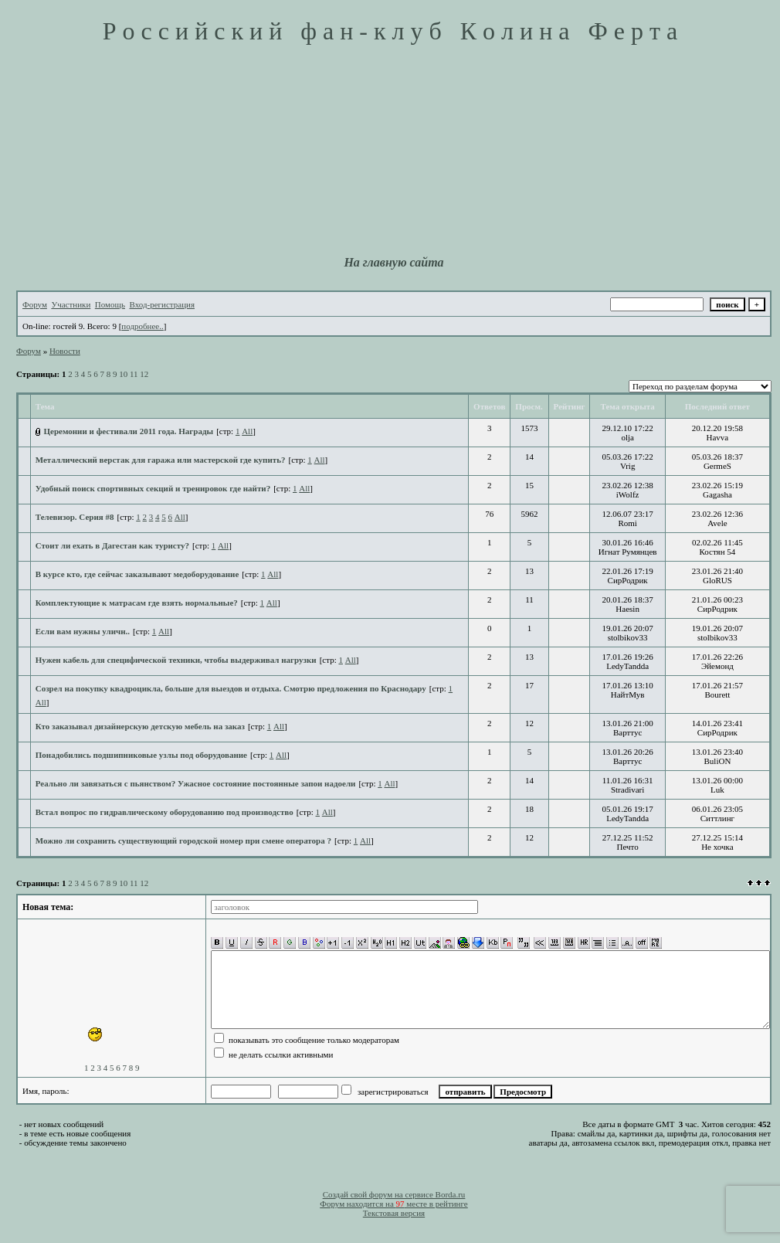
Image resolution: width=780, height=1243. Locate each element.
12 (144, 374)
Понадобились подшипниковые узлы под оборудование (141, 754)
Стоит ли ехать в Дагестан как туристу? (112, 545)
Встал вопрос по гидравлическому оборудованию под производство (164, 812)
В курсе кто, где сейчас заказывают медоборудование (137, 574)
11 (134, 374)
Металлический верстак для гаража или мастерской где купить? (161, 459)
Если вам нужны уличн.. (83, 631)
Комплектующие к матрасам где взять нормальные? (137, 602)
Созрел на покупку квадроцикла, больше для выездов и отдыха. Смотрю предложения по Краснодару (231, 688)
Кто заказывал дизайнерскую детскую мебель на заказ (140, 726)
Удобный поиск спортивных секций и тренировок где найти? (153, 488)
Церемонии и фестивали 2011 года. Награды (129, 431)
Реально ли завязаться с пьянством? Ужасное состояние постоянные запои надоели (196, 783)
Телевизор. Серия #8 (75, 516)
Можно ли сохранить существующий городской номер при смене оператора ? (183, 840)
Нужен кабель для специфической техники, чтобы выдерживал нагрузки (176, 659)
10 (123, 374)
